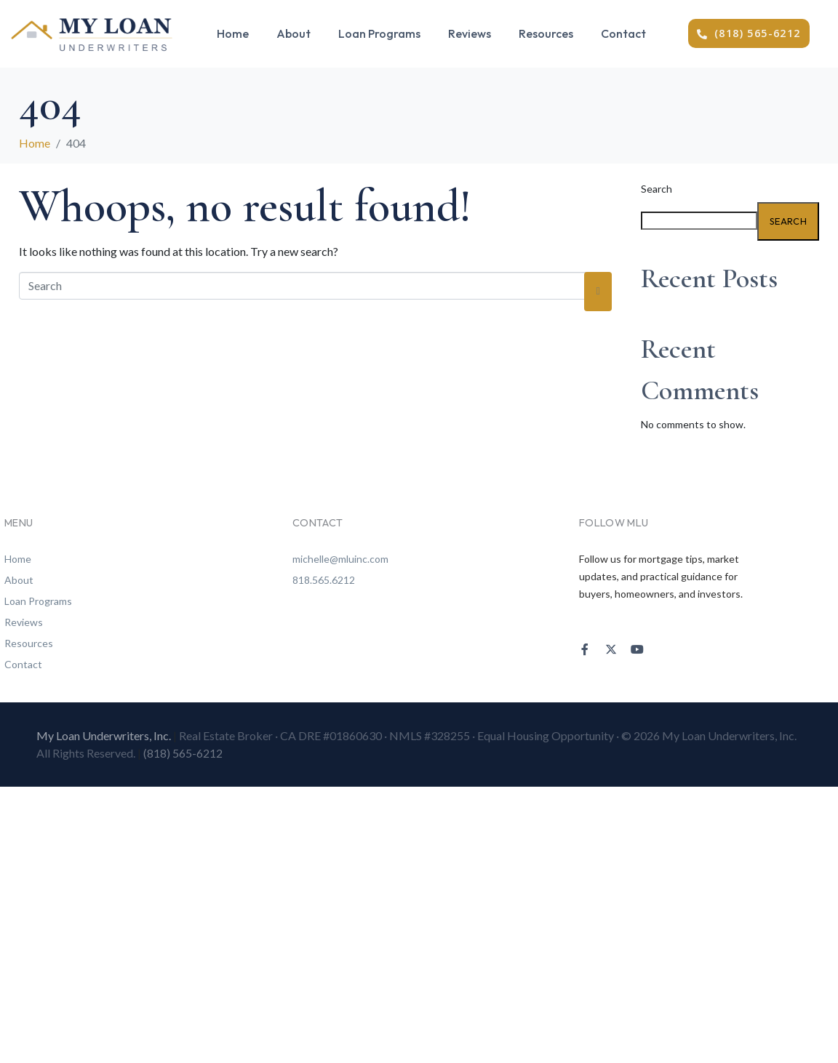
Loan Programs (379, 33)
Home (233, 33)
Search (656, 188)
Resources (546, 33)
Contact (623, 33)
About (293, 33)
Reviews (469, 33)
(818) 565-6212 (183, 753)
